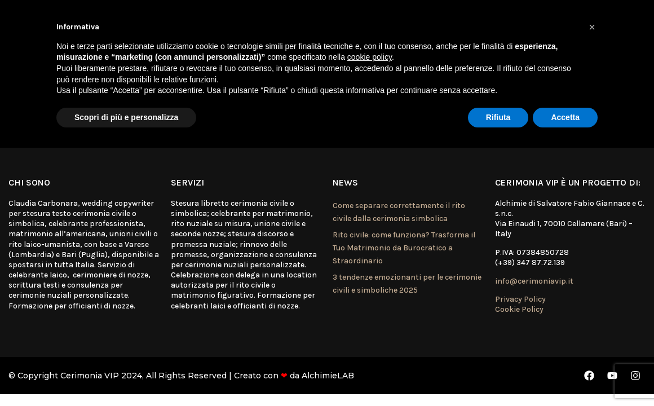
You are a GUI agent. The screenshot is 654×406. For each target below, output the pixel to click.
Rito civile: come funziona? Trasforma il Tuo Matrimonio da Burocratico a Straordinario (404, 248)
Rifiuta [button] (498, 117)
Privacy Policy (520, 299)
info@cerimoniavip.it (534, 281)
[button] (592, 27)
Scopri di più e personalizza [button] (126, 117)
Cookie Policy (519, 309)
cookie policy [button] (369, 56)
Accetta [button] (565, 117)
